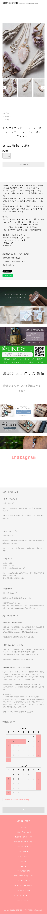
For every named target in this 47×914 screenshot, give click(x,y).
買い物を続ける (8, 265)
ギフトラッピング (23, 900)
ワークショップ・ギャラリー (23, 895)
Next (42, 87)
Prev (4, 87)
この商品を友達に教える (11, 258)
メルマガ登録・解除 (23, 871)
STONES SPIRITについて (23, 876)
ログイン (23, 866)
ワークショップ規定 (23, 890)
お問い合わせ (23, 851)
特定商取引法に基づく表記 (23, 841)
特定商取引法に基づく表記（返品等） (16, 254)
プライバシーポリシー (23, 846)
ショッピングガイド (23, 880)
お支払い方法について (23, 832)
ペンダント (6, 113)
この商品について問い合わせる (14, 261)
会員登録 (23, 861)
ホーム (23, 827)
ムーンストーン (7, 119)
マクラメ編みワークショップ (23, 885)
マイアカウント (23, 856)
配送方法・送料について (23, 837)
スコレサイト (7, 116)
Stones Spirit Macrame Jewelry (17, 799)
